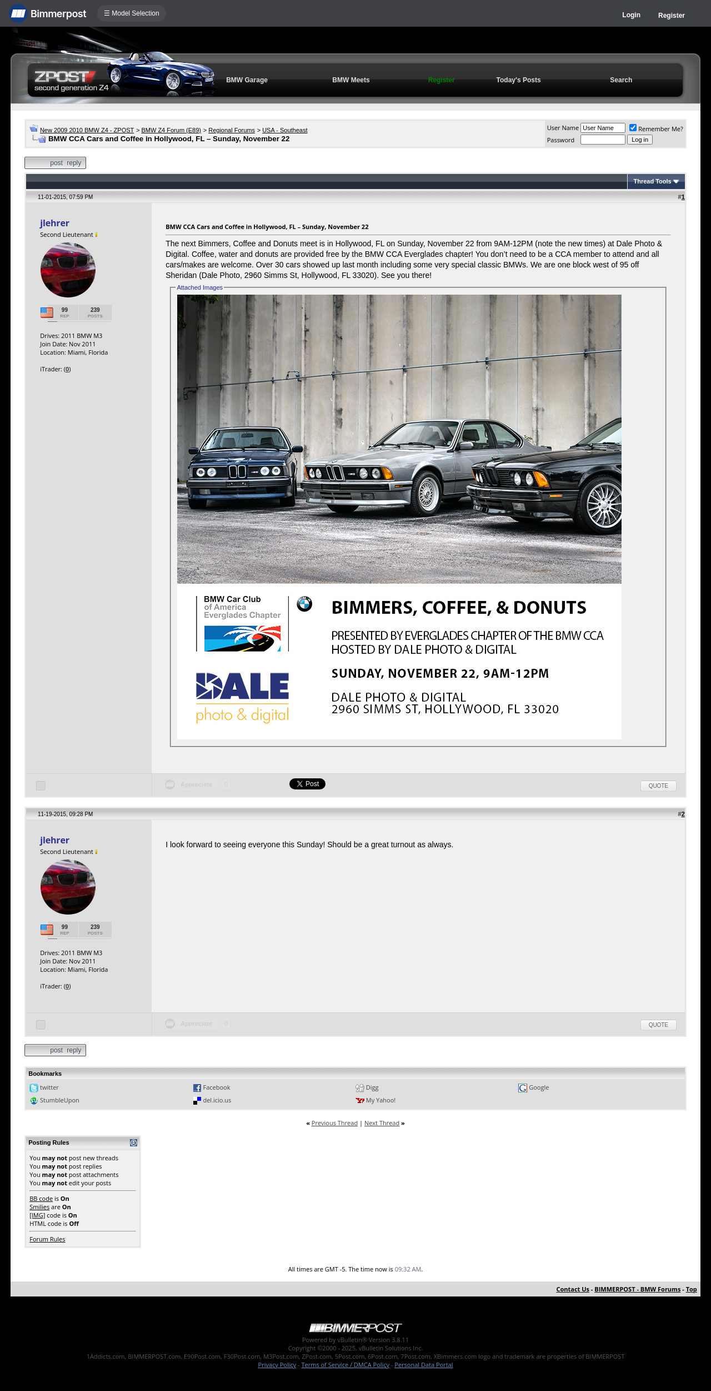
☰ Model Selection (131, 13)
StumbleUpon (59, 1100)
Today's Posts (519, 80)
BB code (41, 1198)
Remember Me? (656, 129)
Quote (658, 786)
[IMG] (37, 1215)
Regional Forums (231, 130)
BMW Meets (350, 80)
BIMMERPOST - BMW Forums (637, 1289)
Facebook (216, 1087)
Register (671, 15)
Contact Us (572, 1289)
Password (561, 140)
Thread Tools (652, 181)
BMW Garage (247, 80)
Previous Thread (335, 1123)
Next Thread (381, 1123)
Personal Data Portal (423, 1364)
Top (691, 1289)
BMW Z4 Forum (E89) (171, 130)
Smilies (39, 1207)
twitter (49, 1087)
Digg (372, 1087)
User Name (563, 127)
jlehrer (54, 223)
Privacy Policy (277, 1364)
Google (539, 1087)
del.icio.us (217, 1100)
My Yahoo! (380, 1100)
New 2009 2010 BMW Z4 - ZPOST (87, 130)
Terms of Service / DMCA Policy (345, 1364)
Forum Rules (47, 1239)
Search (621, 80)
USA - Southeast (284, 130)
